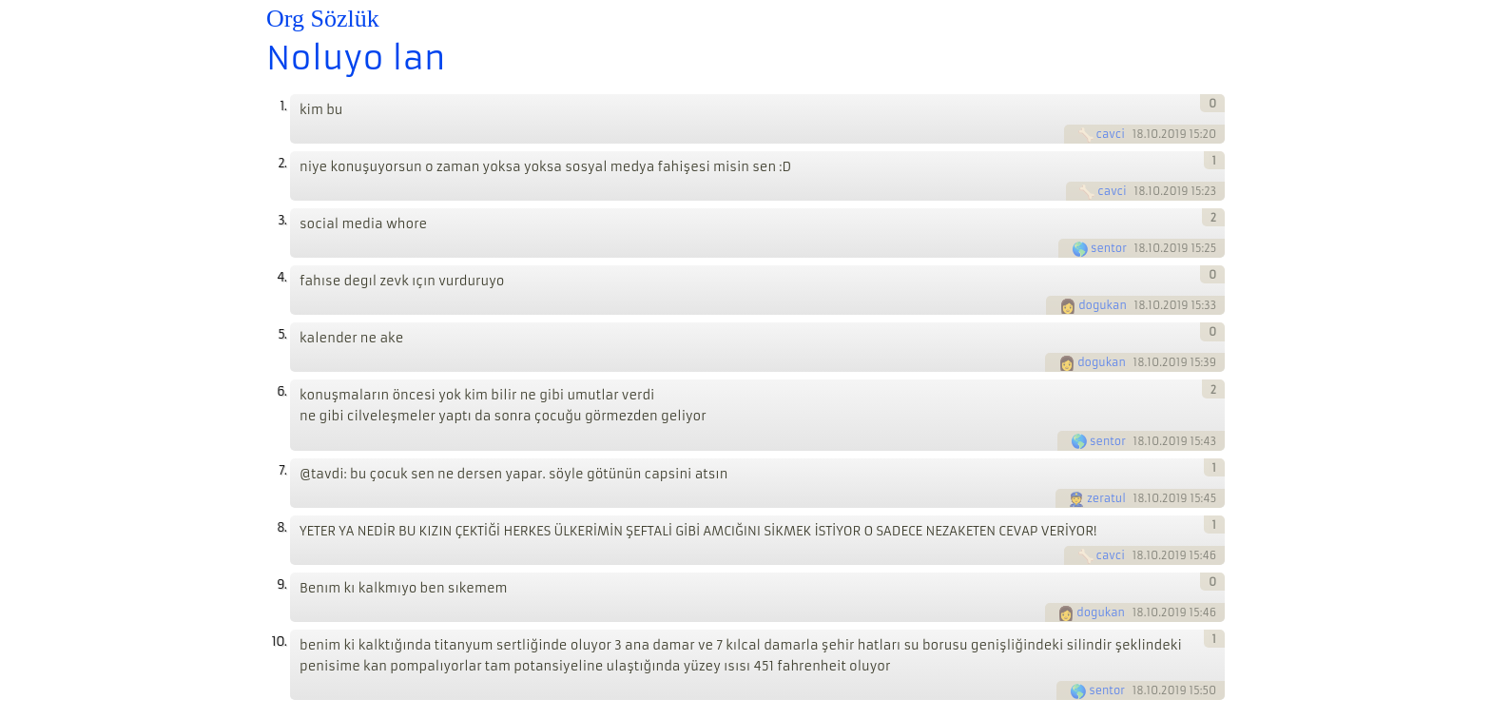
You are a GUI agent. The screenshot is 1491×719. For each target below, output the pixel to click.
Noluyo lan (356, 58)
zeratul (1106, 498)
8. (281, 527)
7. (282, 470)
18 (1138, 134)
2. (282, 163)
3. (282, 220)
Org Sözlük (322, 18)
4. (281, 277)
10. (279, 641)
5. (282, 334)
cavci (1110, 134)
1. (283, 106)
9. (281, 584)
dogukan (1102, 305)
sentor (1109, 248)
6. (281, 391)
